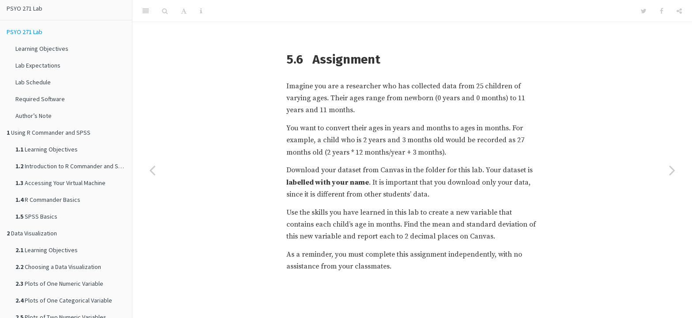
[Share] (679, 11)
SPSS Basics (36, 216)
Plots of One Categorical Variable (63, 300)
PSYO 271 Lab (24, 8)
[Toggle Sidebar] (145, 11)
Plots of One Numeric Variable (59, 284)
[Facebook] (661, 11)
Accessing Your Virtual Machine (60, 183)
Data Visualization (32, 233)
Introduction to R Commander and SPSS (72, 166)
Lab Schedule (33, 82)
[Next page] (672, 170)
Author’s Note (33, 116)
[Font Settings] (183, 11)
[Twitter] (643, 11)
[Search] (164, 11)
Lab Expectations (37, 65)
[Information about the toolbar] (201, 11)
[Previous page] (152, 170)
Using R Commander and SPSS (48, 132)
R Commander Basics (47, 200)
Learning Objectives (41, 49)
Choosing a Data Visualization (58, 267)
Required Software (40, 99)
